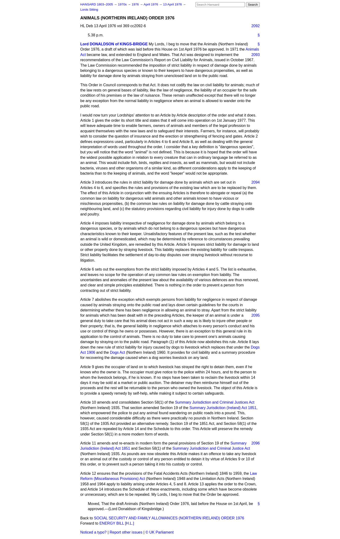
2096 (255, 443)
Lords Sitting (89, 9)
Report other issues (126, 532)
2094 (255, 182)
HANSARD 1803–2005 (96, 4)
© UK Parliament (159, 532)
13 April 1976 (173, 4)
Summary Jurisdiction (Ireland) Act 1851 (222, 408)
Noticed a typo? (93, 532)
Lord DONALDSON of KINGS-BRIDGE (114, 44)
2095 (255, 315)
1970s (123, 4)
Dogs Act (117, 352)
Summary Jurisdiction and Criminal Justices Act (214, 402)
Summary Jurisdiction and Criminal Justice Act (211, 448)
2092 (255, 26)
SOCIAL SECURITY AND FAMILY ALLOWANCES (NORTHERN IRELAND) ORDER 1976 (169, 518)
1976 (136, 4)
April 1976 (151, 4)
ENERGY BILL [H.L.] (116, 523)
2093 (255, 55)
